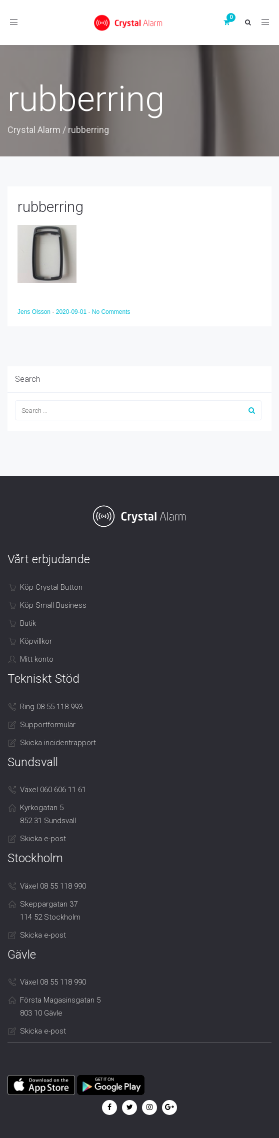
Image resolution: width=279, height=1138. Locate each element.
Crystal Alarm (34, 129)
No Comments (111, 311)
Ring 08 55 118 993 (51, 706)
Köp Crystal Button (51, 587)
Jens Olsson (35, 311)
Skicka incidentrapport (58, 742)
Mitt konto (37, 659)
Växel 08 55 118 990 (53, 886)
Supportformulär (48, 724)
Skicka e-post (43, 838)
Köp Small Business (53, 605)
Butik (28, 623)
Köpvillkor (36, 641)
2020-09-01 (72, 311)
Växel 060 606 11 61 (53, 789)
